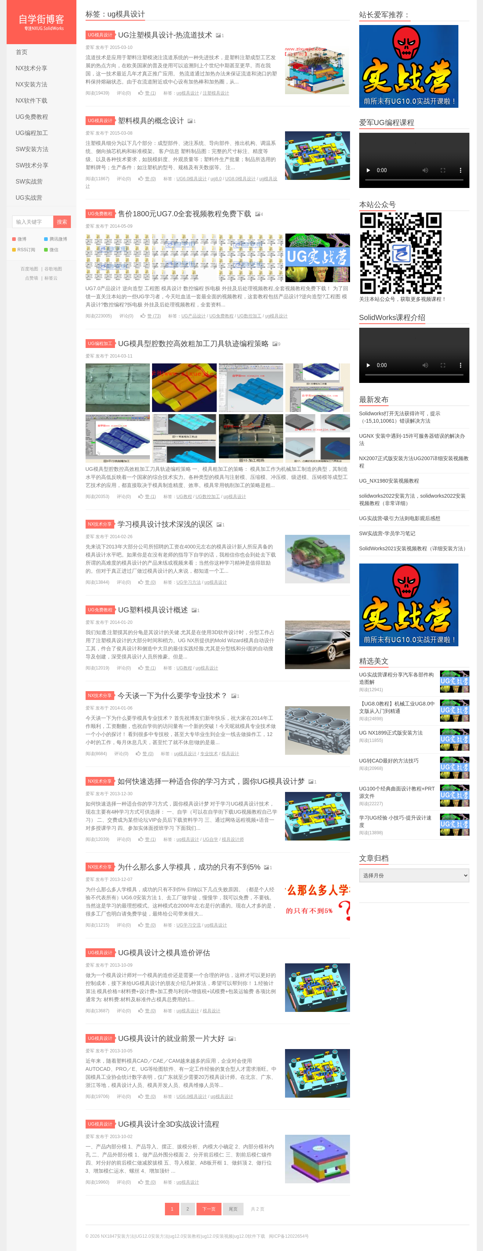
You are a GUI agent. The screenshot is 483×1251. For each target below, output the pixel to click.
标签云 (51, 278)
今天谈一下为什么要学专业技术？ (178, 695)
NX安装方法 (31, 84)
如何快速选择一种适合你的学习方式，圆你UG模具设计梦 (221, 781)
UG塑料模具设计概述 (156, 609)
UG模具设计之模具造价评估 (168, 952)
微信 (51, 249)
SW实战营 (29, 181)
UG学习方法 (189, 582)
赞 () (147, 93)
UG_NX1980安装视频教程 (389, 481)
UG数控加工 (249, 316)
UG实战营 (29, 198)
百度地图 (29, 268)
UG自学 (210, 839)
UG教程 (184, 496)
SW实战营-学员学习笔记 (387, 533)
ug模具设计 (188, 93)
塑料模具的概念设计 (154, 120)
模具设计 (230, 753)
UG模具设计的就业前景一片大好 (176, 1038)
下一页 (209, 1209)
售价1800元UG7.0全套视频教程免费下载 (191, 213)
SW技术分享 (32, 165)
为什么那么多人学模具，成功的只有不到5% (196, 866)
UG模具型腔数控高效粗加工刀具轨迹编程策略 (201, 343)
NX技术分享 (31, 68)
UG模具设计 (101, 35)
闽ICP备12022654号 (289, 1236)
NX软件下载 (31, 100)
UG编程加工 (32, 133)
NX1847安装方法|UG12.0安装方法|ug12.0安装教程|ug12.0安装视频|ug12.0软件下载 (41, 22)
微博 (19, 239)
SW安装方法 (32, 149)
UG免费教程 (32, 117)
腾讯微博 (55, 239)
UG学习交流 (189, 925)
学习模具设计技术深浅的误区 (170, 524)
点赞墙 (31, 278)
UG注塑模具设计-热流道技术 (169, 34)
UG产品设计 (193, 316)
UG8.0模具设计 (240, 178)
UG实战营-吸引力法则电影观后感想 (400, 518)
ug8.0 (215, 178)
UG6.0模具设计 (192, 178)
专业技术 (209, 753)
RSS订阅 (24, 249)
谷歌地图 (53, 268)
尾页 (233, 1209)
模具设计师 (233, 839)
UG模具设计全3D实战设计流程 (173, 1124)
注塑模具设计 (216, 93)
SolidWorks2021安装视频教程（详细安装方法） (414, 548)
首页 (22, 52)
